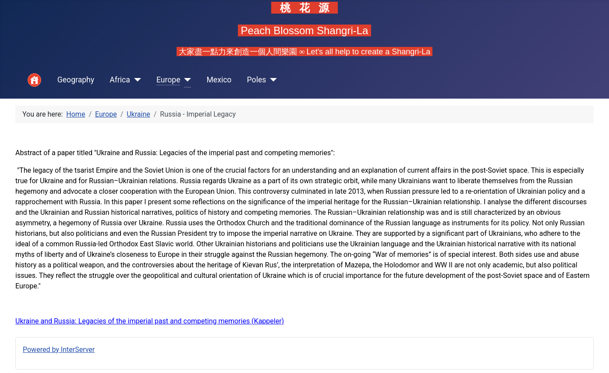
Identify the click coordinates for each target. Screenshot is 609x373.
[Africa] (135, 80)
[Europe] (185, 80)
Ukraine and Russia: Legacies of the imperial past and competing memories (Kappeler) (149, 321)
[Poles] (271, 80)
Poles (256, 79)
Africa (120, 79)
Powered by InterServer (59, 349)
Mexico (218, 79)
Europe (168, 79)
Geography (75, 79)
